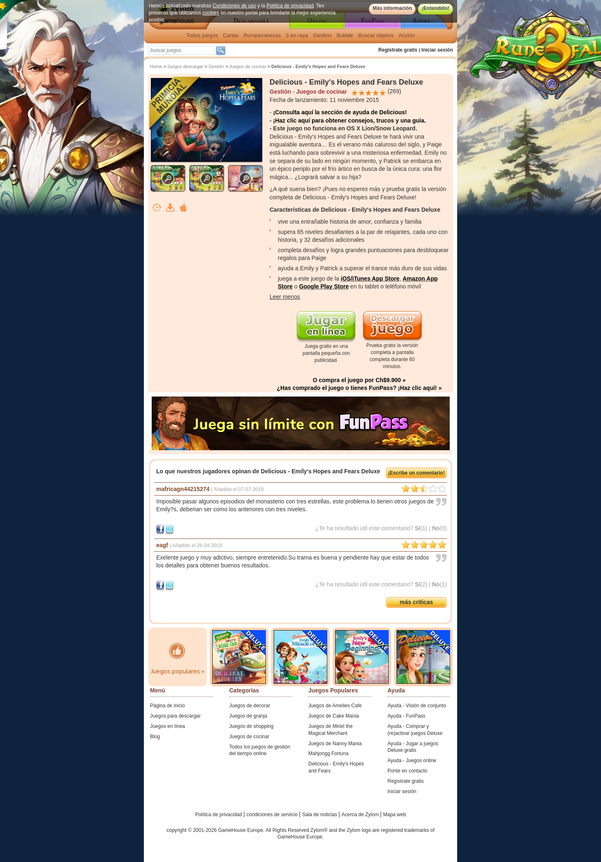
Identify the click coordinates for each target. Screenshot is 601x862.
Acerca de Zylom (361, 814)
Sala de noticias (320, 814)
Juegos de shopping (251, 726)
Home (156, 66)
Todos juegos (202, 35)
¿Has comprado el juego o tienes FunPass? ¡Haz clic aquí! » (359, 388)
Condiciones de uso (234, 6)
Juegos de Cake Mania (333, 716)
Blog (155, 736)
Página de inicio (167, 705)
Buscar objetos (376, 35)
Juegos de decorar (249, 705)
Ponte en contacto (407, 771)
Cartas (231, 35)
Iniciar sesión (437, 50)
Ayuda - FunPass (406, 716)
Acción (407, 35)
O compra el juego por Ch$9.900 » (359, 380)
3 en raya (297, 35)
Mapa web (394, 814)
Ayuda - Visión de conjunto (416, 705)
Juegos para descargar (175, 716)
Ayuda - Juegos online (412, 760)
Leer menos (285, 296)
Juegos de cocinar (247, 66)
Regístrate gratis (398, 50)
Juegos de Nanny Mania (335, 743)
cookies (210, 13)
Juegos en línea (167, 726)
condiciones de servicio (273, 814)
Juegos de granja (248, 716)
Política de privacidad (290, 6)
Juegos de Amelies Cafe (335, 705)
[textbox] (181, 50)
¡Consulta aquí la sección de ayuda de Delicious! (340, 112)
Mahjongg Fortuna (328, 753)
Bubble (344, 35)
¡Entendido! (435, 8)
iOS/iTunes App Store (370, 278)
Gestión (322, 35)
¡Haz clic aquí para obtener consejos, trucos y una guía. (349, 120)
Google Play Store (324, 286)
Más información (392, 8)
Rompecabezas (262, 35)
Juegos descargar (185, 66)
